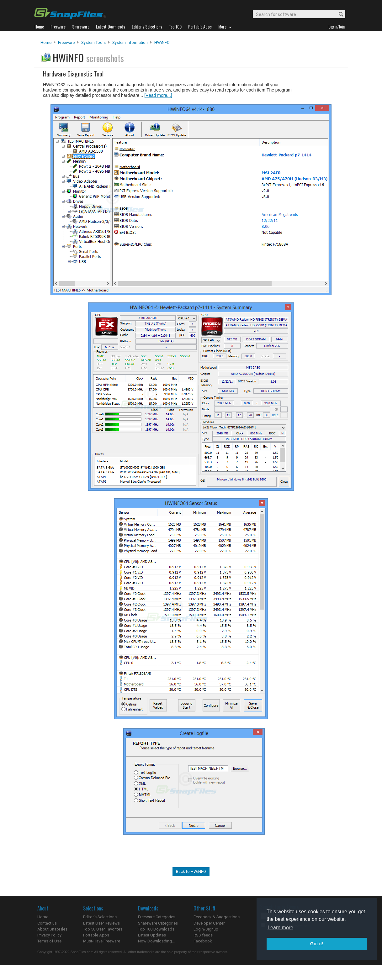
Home (45, 42)
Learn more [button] (280, 927)
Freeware (66, 42)
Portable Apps (96, 935)
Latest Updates (152, 935)
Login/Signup (206, 929)
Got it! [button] (316, 943)
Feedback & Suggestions (217, 917)
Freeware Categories (156, 917)
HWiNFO (162, 42)
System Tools (93, 42)
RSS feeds (203, 935)
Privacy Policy (49, 935)
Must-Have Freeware (101, 941)
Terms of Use (49, 941)
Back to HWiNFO (191, 871)
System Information (130, 42)
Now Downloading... (156, 941)
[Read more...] (158, 95)
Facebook (203, 941)
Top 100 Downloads (156, 929)
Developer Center (209, 923)
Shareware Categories (158, 923)
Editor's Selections (100, 917)
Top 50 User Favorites (102, 929)
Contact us (47, 923)
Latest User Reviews (101, 923)
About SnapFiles (52, 929)
